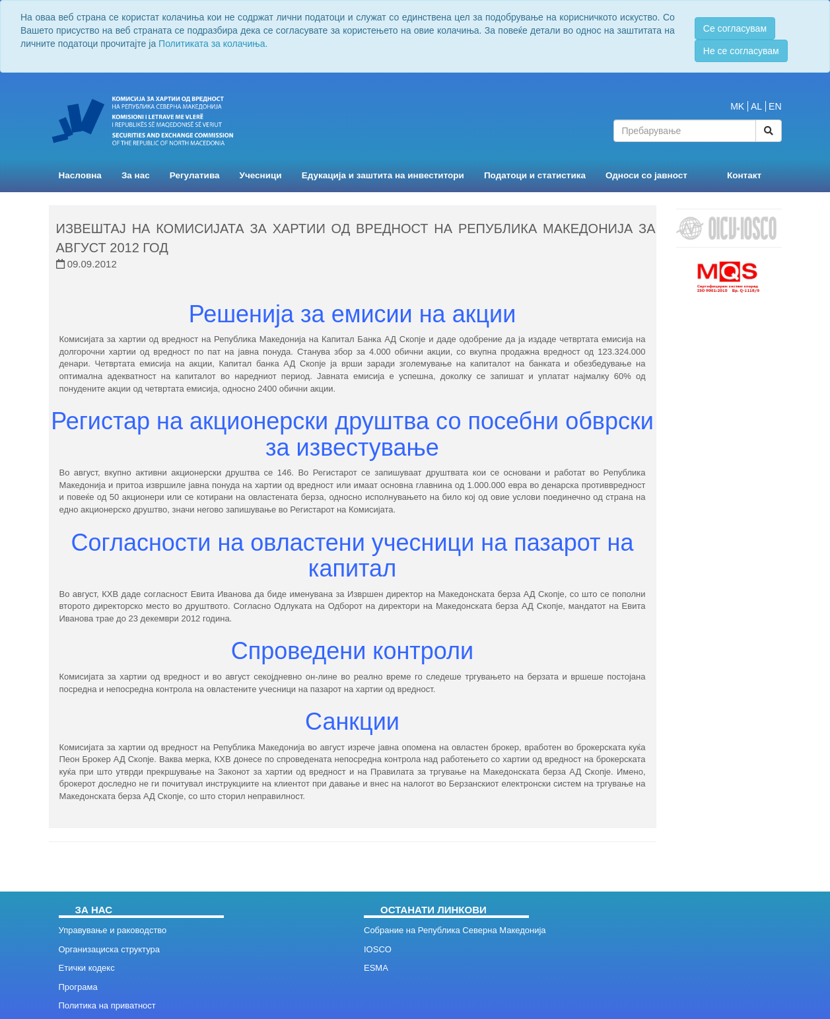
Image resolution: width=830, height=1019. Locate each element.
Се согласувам (735, 28)
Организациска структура (109, 949)
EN (775, 106)
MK (737, 106)
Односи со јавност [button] (646, 175)
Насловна (80, 175)
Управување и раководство (113, 930)
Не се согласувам (741, 51)
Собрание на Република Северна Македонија (455, 930)
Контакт (744, 175)
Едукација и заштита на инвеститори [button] (383, 175)
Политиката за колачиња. (212, 43)
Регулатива (195, 175)
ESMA (376, 968)
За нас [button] (135, 175)
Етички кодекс (87, 968)
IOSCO (378, 949)
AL (756, 106)
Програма (78, 987)
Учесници (261, 175)
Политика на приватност (107, 1005)
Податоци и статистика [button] (535, 175)
